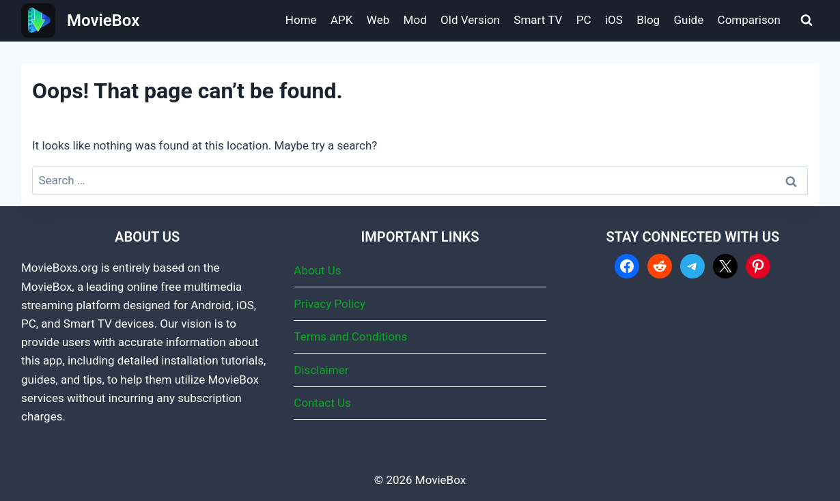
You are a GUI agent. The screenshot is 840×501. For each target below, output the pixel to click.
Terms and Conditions (350, 336)
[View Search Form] (806, 20)
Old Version (470, 20)
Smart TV (538, 20)
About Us (317, 270)
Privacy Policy (329, 304)
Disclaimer (321, 370)
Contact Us (322, 403)
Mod (415, 20)
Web (378, 20)
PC (583, 20)
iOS (614, 20)
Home (301, 20)
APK (341, 20)
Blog (648, 20)
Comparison (749, 20)
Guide (689, 20)
